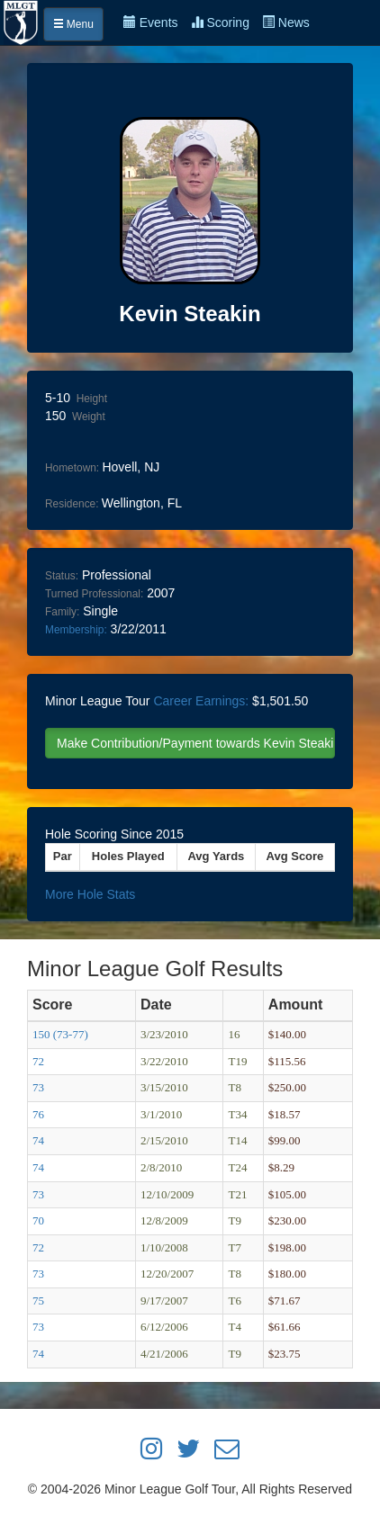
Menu (73, 24)
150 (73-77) (60, 1034)
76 (38, 1114)
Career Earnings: (201, 701)
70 (38, 1220)
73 (38, 1087)
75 (38, 1300)
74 (38, 1140)
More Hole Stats (90, 894)
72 (38, 1061)
